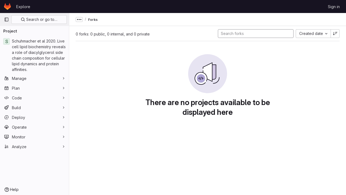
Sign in (334, 6)
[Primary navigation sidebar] (6, 19)
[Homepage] (7, 6)
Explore (23, 6)
